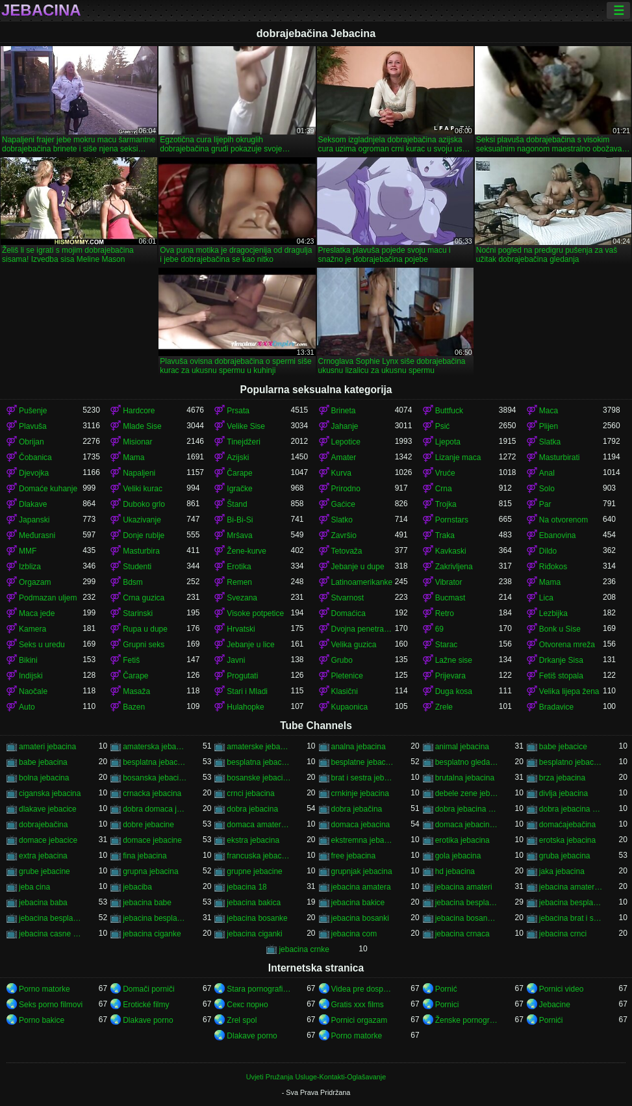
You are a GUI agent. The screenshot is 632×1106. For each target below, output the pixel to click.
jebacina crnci (563, 933)
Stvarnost (347, 597)
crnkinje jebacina (360, 793)
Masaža (136, 691)
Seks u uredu (42, 644)
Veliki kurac (142, 488)
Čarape (239, 473)
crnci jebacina (250, 793)
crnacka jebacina (152, 793)
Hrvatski (241, 629)
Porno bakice (41, 1020)
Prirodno (345, 488)
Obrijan (31, 441)
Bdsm (133, 582)
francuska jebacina (258, 855)
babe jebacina (43, 762)
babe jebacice (563, 746)
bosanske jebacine (258, 777)
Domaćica (348, 613)
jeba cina (34, 887)
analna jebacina (358, 746)
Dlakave (33, 504)
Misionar (137, 441)
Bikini (28, 660)
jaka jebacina (562, 871)
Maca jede (37, 613)
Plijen (548, 426)
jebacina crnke (304, 949)
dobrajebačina (43, 824)
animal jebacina (462, 746)
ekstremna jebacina (363, 840)
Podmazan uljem (48, 597)
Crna (443, 488)
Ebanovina (557, 535)
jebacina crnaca (462, 933)
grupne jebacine (254, 871)
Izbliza (30, 566)
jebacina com (354, 933)
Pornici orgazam (359, 1020)
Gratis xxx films (357, 1004)
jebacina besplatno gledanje (154, 918)
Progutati (242, 675)
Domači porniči (148, 989)
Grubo (342, 660)
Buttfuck (449, 410)
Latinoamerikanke (362, 582)
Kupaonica (349, 707)
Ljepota (448, 441)
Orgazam (35, 582)
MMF (27, 551)
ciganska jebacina (50, 793)
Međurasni (37, 535)
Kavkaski (450, 551)
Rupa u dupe (145, 629)
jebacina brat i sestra (571, 918)
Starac (446, 644)
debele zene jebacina (467, 793)
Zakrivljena (454, 566)
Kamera (32, 629)
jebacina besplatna (467, 902)
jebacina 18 (246, 887)
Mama (133, 457)
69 (439, 629)
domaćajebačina (567, 824)
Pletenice (347, 675)
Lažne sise (453, 660)
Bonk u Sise (560, 629)
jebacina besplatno (50, 918)
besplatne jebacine (363, 762)
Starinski (138, 613)
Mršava (239, 535)
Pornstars (451, 519)
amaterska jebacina (154, 746)
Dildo (548, 551)
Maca (548, 410)
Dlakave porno (148, 1020)
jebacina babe (147, 902)
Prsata (238, 410)
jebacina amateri (463, 887)
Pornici (447, 1004)
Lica (546, 597)
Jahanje (345, 426)
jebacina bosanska (467, 918)
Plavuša (33, 426)
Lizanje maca (458, 457)
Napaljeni (139, 473)
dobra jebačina (357, 809)
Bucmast (450, 597)
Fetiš (131, 660)
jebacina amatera (361, 887)
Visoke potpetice (255, 613)
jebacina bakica (254, 902)
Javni (236, 660)
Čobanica (35, 457)
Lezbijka (553, 613)
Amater (344, 457)
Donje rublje (143, 535)
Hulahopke (245, 707)
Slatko (342, 519)
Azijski (238, 457)
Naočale (33, 691)
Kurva (341, 473)
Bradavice (556, 707)
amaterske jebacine (258, 746)
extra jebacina (43, 855)
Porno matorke (44, 989)
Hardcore (139, 410)
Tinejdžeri (243, 441)
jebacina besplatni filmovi (571, 902)
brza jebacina (562, 777)
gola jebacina (458, 855)
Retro (444, 613)
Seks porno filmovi (50, 1004)
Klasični (344, 691)
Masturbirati (559, 457)
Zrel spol (242, 1020)
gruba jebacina (564, 855)
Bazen (134, 707)
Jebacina (41, 10)
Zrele (444, 707)
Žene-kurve (246, 551)
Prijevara (450, 675)
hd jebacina (455, 871)
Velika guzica (354, 644)
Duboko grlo (144, 504)
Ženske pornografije (467, 1020)
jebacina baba (43, 902)
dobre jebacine (148, 824)
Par (545, 504)
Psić (442, 426)
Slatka (550, 441)
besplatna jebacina (154, 762)
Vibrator (448, 582)
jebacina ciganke (152, 933)
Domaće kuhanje (48, 488)
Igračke (239, 488)
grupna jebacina (150, 871)
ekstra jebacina (253, 840)
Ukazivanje (142, 519)
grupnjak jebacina (361, 871)
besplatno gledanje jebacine (467, 762)
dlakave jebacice (48, 809)
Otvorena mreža (567, 644)
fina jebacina (144, 855)
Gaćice (343, 504)
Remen (239, 582)
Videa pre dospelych (363, 989)
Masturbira (141, 551)
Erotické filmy (146, 1004)
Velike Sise (246, 426)
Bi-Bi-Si (240, 519)
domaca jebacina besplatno (467, 824)
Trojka (446, 504)
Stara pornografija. (258, 989)
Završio (344, 535)
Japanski (34, 519)
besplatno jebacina (571, 762)
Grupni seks (143, 644)
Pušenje (33, 410)
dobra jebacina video (571, 809)
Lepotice (345, 441)
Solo (547, 488)
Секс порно (247, 1004)
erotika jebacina (462, 840)
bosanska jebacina (154, 777)
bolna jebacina (44, 777)
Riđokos (553, 566)
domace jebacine (152, 840)
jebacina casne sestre (50, 933)
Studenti (137, 566)
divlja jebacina (563, 793)
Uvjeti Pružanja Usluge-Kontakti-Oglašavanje (316, 1077)
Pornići (551, 1020)
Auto (27, 707)
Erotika (239, 566)
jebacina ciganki (254, 933)
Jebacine (554, 1004)
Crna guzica (143, 597)
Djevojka (34, 473)
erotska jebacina (567, 840)
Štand (237, 504)
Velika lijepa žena (569, 691)
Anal (547, 473)
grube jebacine (44, 871)
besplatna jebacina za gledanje (258, 762)
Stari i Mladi (247, 691)
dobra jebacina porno (467, 809)
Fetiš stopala (561, 675)
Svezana (242, 597)
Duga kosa (453, 691)
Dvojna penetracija (363, 629)
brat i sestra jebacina (363, 777)
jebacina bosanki (360, 918)
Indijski (31, 675)
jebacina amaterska (571, 887)
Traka (445, 535)
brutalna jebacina (464, 777)
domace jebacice (48, 840)
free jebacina (353, 855)
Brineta (343, 410)
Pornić (446, 989)
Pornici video (561, 989)
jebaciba (137, 887)
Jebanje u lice (250, 644)
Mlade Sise (142, 426)
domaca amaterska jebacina (258, 824)
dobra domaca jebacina (154, 809)
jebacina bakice (358, 902)
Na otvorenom (563, 519)
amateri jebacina (47, 746)
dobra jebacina (252, 809)
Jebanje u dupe (358, 566)
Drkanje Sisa (561, 660)
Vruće (445, 473)
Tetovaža (346, 551)
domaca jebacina (360, 824)
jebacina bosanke (257, 918)
